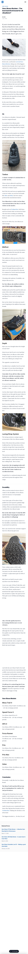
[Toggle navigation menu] (25, 2)
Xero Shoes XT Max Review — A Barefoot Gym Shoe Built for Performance (13, 830)
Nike (6, 195)
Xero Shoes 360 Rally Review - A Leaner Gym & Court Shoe (13, 837)
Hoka (11, 195)
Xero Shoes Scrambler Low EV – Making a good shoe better (14, 845)
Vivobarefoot (14, 209)
